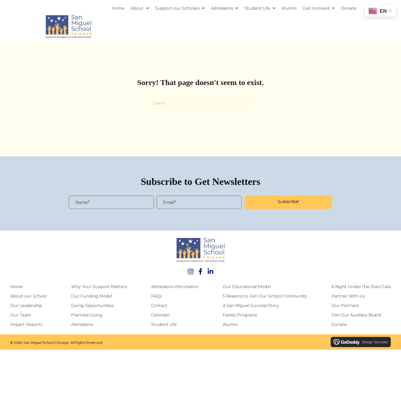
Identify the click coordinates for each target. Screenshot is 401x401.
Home (16, 288)
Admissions (82, 326)
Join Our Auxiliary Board (356, 316)
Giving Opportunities (92, 307)
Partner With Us (348, 297)
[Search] (200, 104)
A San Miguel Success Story (251, 307)
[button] (288, 203)
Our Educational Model (247, 288)
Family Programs (240, 316)
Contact (159, 307)
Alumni (230, 326)
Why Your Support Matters (99, 288)
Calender (160, 316)
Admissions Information (174, 288)
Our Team (20, 316)
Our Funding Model (91, 297)
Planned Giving (87, 316)
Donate (339, 326)
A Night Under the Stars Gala (361, 288)
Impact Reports (26, 326)
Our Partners (345, 307)
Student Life (164, 326)
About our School (28, 297)
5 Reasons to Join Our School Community (265, 297)
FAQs (156, 297)
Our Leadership (26, 307)
